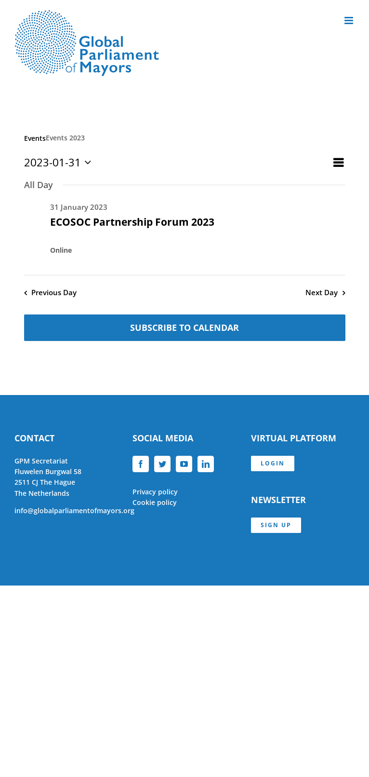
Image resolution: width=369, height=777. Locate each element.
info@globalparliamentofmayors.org (74, 510)
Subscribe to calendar (184, 328)
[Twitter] (162, 464)
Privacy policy (155, 491)
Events (35, 138)
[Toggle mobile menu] (349, 20)
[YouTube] (184, 464)
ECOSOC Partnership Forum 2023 (132, 222)
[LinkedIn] (206, 464)
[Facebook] (140, 464)
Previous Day (54, 292)
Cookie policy (154, 502)
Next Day (321, 292)
